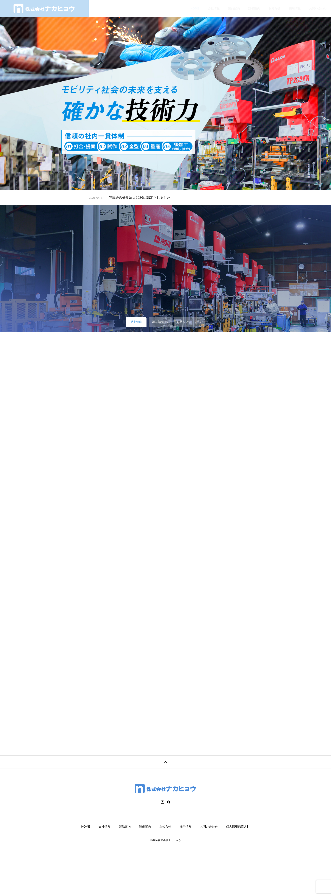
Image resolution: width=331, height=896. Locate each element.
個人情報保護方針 (238, 876)
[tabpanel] (165, 95)
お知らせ (274, 8)
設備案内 (254, 8)
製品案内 (234, 8)
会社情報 (214, 8)
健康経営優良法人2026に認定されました (139, 197)
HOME (194, 8)
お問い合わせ (318, 8)
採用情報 (295, 8)
